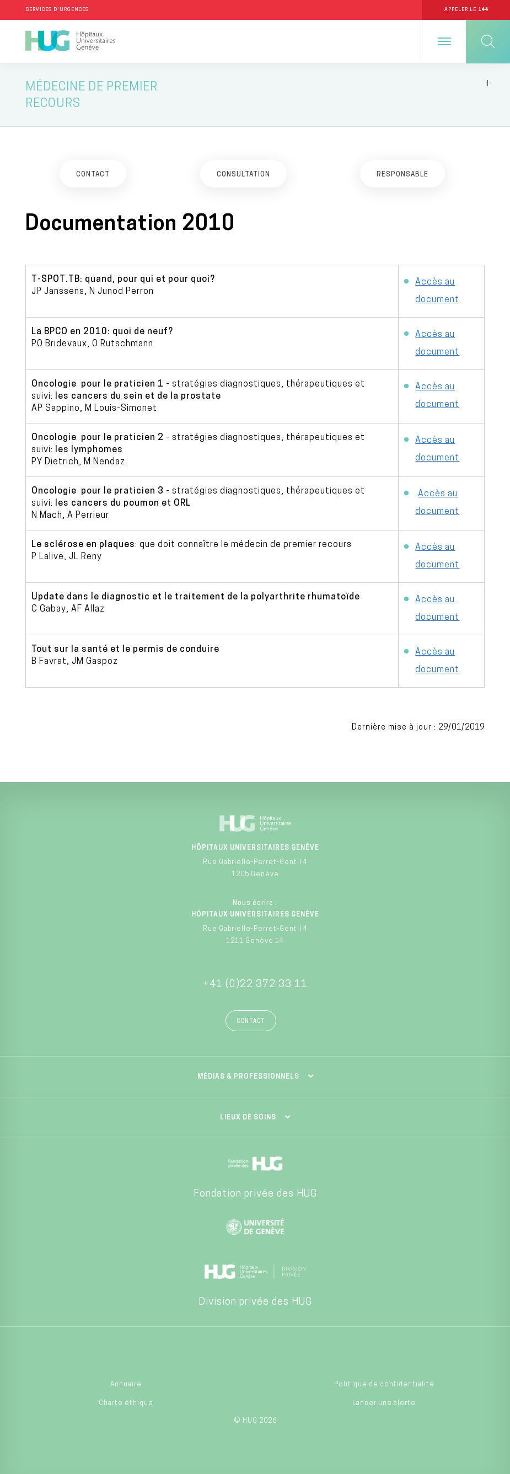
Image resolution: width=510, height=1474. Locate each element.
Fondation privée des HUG (255, 1194)
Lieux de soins (248, 1117)
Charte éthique (126, 1403)
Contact (251, 1022)
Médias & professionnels (248, 1077)
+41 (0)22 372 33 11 (255, 984)
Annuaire (126, 1384)
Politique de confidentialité (384, 1384)
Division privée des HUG (255, 1302)
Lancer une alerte (384, 1403)
